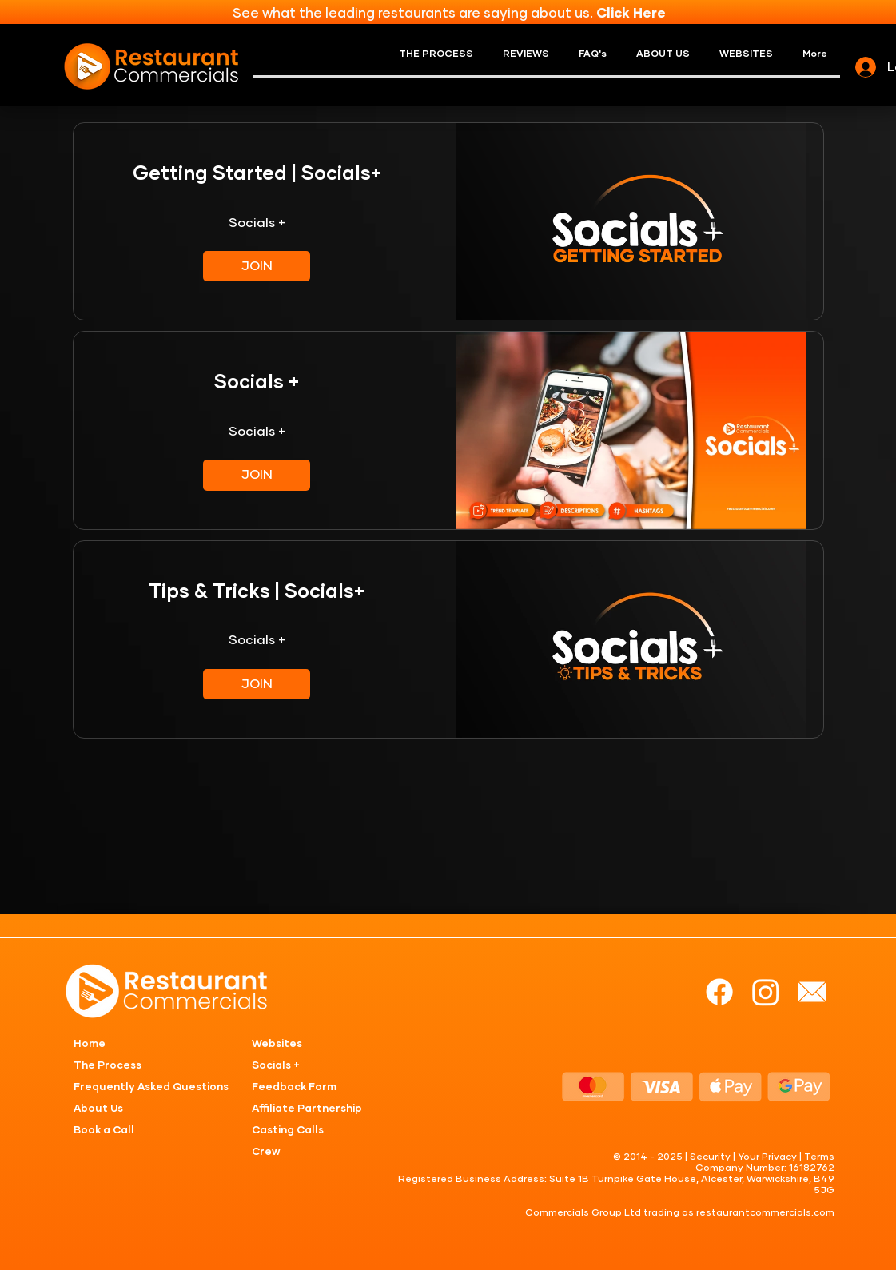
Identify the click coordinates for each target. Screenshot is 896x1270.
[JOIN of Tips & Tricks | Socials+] (256, 684)
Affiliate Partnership (307, 1109)
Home (90, 1044)
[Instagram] (765, 991)
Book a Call (104, 1130)
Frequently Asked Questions (151, 1087)
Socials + (276, 1066)
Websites (277, 1044)
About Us (98, 1109)
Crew (266, 1152)
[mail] (812, 991)
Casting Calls (288, 1130)
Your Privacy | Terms (786, 1157)
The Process (107, 1066)
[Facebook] (719, 991)
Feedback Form (294, 1087)
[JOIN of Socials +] (256, 475)
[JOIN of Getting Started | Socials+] (256, 266)
